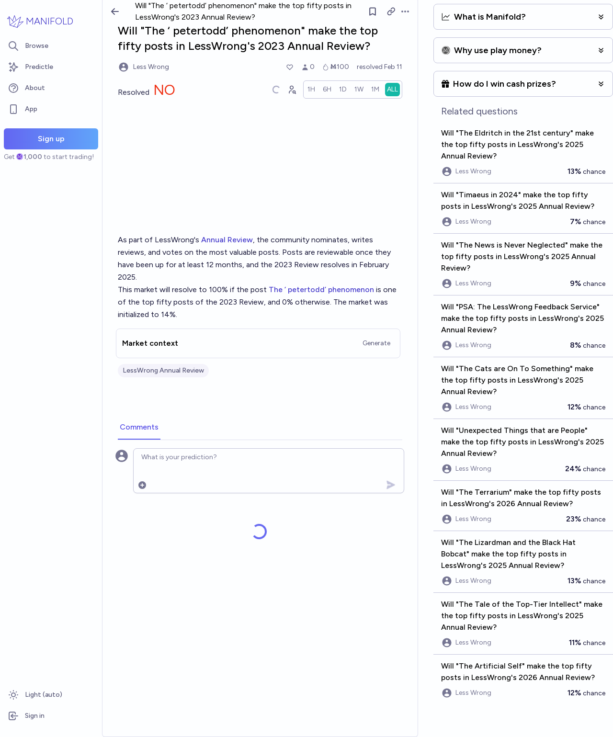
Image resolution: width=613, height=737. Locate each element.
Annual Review (227, 239)
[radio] (311, 89)
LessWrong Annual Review (163, 370)
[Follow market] (373, 11)
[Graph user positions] (291, 89)
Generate (376, 343)
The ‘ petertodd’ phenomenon (321, 289)
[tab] (139, 428)
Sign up (51, 138)
